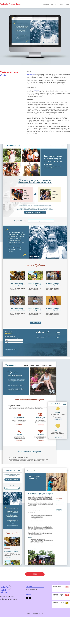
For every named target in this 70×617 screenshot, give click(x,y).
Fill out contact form (31, 589)
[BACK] (35, 574)
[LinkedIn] (27, 598)
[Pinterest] (30, 598)
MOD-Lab (36, 90)
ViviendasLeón (31, 74)
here (36, 133)
